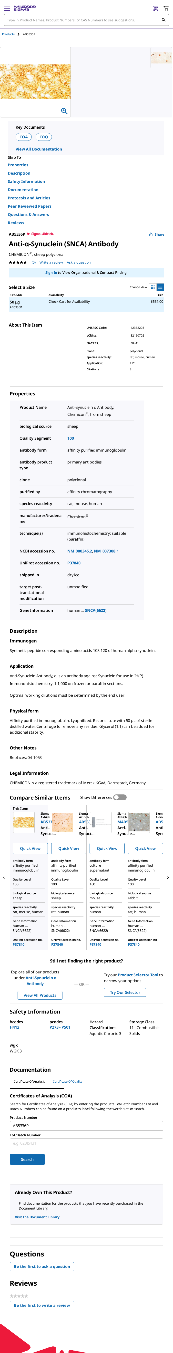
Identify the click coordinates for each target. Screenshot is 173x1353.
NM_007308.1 (106, 551)
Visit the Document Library (37, 1217)
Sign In (51, 272)
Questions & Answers (28, 214)
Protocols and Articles (29, 198)
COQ (44, 137)
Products (8, 34)
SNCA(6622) (95, 610)
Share (156, 234)
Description (19, 173)
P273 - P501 (60, 1027)
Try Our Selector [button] (125, 992)
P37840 (74, 563)
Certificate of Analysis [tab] (29, 1081)
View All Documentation (39, 149)
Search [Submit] (27, 1159)
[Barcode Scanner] (156, 8)
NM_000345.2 (79, 551)
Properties (18, 165)
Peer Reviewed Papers (29, 206)
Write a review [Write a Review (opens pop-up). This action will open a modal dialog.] (51, 262)
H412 (14, 1027)
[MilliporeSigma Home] (25, 8)
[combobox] (86, 20)
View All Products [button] (40, 995)
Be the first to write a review (44, 1306)
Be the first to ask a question (42, 1266)
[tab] (12, 34)
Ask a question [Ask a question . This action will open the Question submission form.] (79, 262)
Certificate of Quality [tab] (67, 1081)
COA (24, 137)
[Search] (163, 20)
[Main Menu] (7, 8)
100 (70, 438)
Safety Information (26, 181)
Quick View (30, 848)
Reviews (16, 222)
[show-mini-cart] (166, 8)
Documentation (23, 189)
